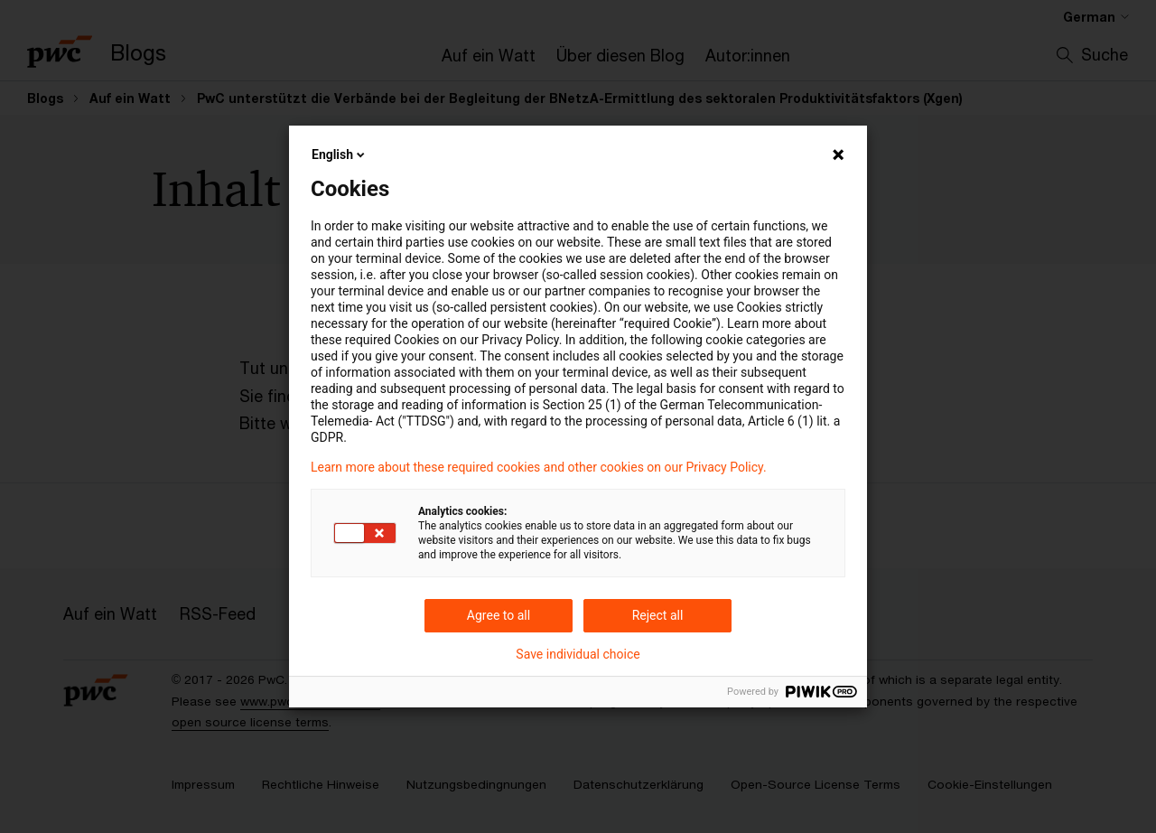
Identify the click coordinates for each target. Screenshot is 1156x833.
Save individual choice (577, 654)
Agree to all (498, 615)
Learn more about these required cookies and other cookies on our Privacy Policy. (539, 467)
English (340, 154)
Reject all (658, 615)
